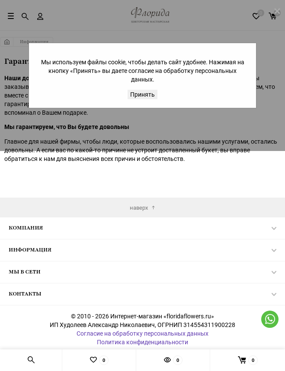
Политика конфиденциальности (142, 342)
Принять (142, 94)
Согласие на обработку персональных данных (142, 333)
